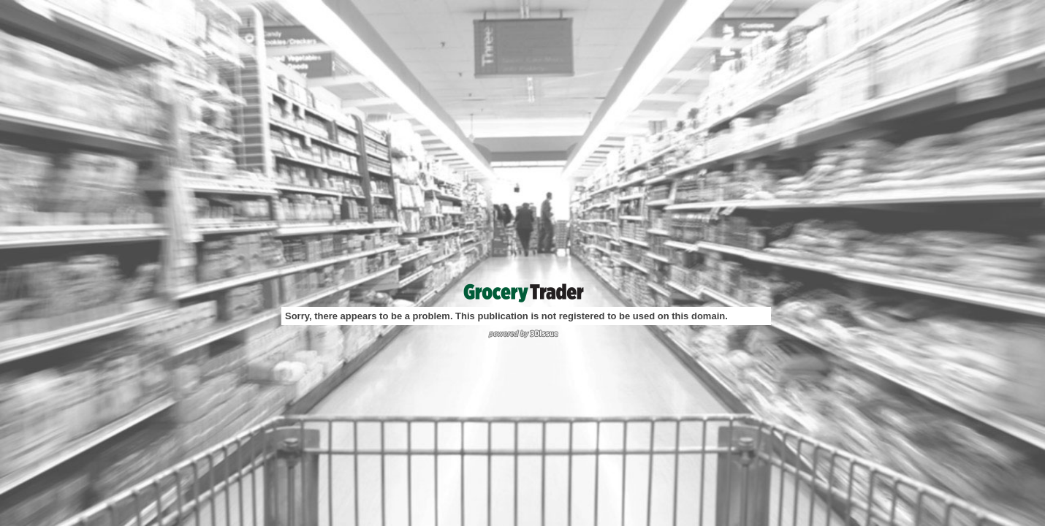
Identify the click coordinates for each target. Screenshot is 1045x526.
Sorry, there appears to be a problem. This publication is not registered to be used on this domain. (506, 315)
